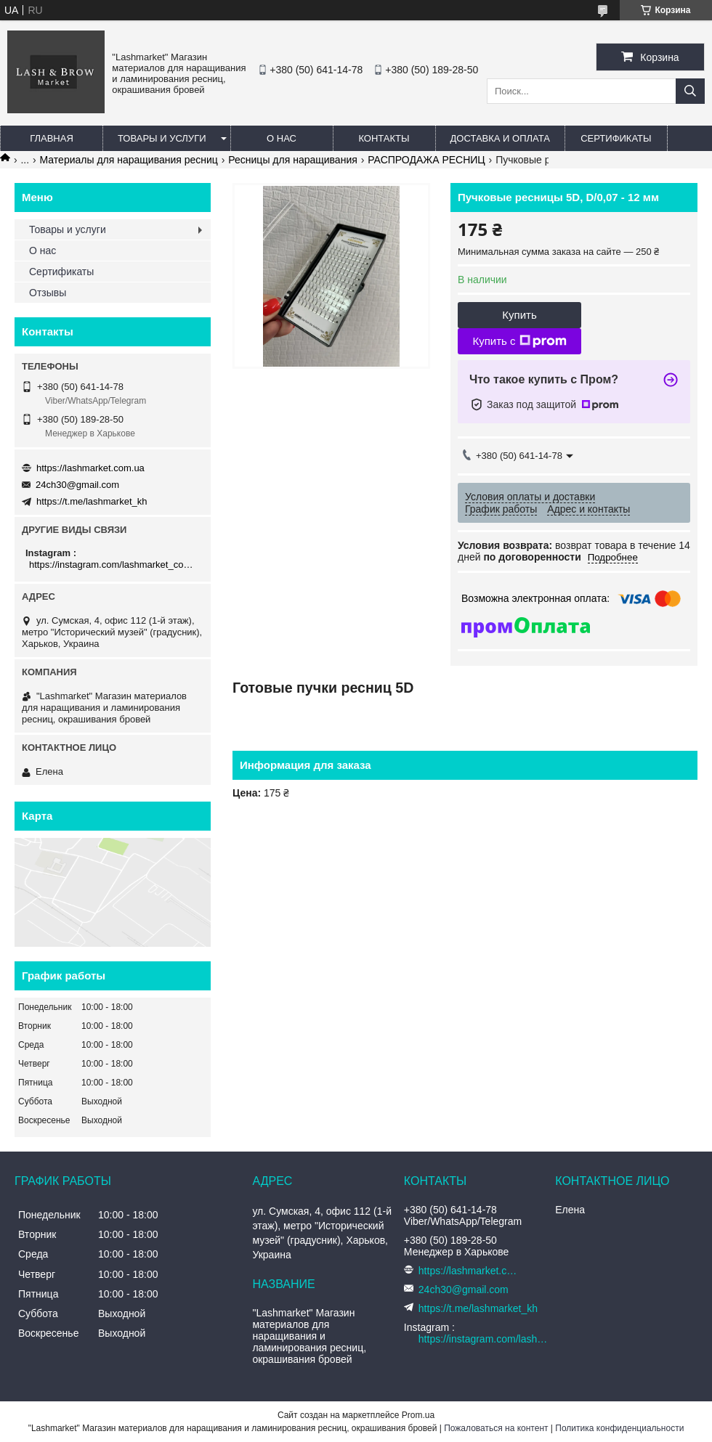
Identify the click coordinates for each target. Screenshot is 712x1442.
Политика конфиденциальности (619, 1428)
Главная (51, 138)
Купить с (519, 341)
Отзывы (47, 292)
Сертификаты (615, 138)
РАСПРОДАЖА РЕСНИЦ (426, 160)
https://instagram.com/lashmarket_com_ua (114, 564)
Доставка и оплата (500, 138)
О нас (281, 138)
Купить (519, 315)
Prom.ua (418, 1415)
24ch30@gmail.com (77, 484)
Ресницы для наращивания (292, 160)
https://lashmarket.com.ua (90, 468)
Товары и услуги (162, 138)
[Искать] (690, 91)
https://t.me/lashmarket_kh (91, 501)
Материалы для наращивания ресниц (129, 160)
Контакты (383, 138)
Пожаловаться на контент (496, 1428)
